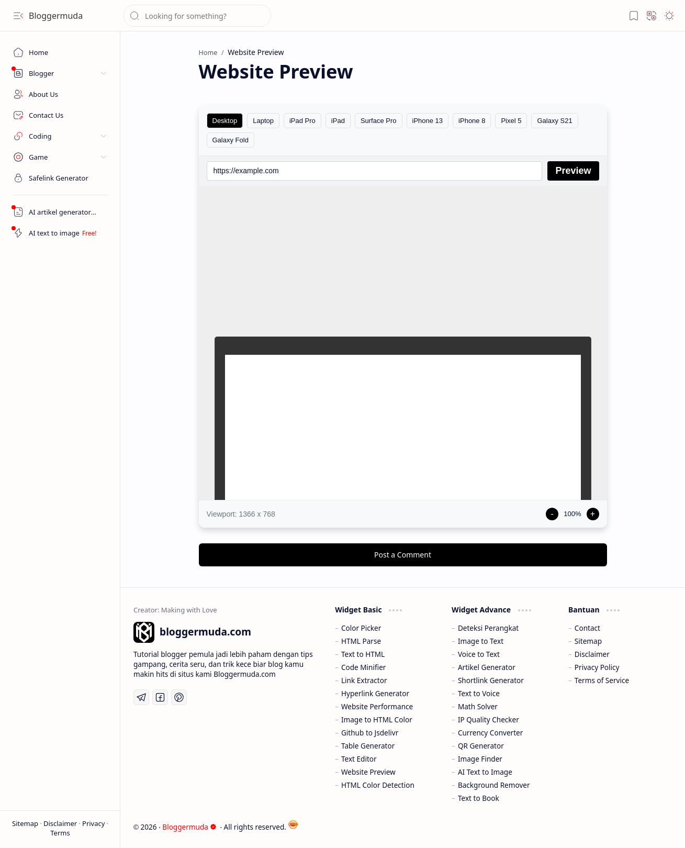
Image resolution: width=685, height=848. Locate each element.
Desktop (225, 121)
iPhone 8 (471, 121)
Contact (587, 628)
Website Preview (368, 772)
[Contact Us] (60, 115)
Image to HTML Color (376, 719)
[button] (18, 16)
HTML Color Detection (377, 785)
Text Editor (359, 759)
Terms (60, 833)
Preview (573, 170)
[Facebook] (160, 697)
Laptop (263, 121)
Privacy (94, 823)
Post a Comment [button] (402, 555)
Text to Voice (479, 693)
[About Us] (60, 94)
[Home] (60, 52)
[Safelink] (60, 178)
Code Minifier (363, 667)
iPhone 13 (427, 121)
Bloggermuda (56, 15)
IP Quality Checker (488, 719)
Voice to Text (479, 654)
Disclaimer (61, 823)
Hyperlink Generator (375, 693)
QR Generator (481, 746)
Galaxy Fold (230, 140)
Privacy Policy (597, 667)
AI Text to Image (485, 772)
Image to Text (480, 641)
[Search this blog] (197, 15)
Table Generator (368, 746)
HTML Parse (361, 641)
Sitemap (26, 823)
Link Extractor (364, 680)
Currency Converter (490, 733)
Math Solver (478, 706)
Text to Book (478, 798)
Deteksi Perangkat (488, 628)
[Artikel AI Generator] (60, 212)
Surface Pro (379, 121)
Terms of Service (602, 680)
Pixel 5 (511, 121)
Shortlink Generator (491, 680)
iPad (338, 121)
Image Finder (480, 759)
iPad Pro (302, 121)
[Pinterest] (179, 697)
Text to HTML (363, 654)
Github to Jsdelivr (369, 733)
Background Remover (494, 785)
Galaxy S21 (554, 121)
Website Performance (377, 706)
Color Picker (361, 628)
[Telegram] (141, 697)
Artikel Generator (486, 667)
